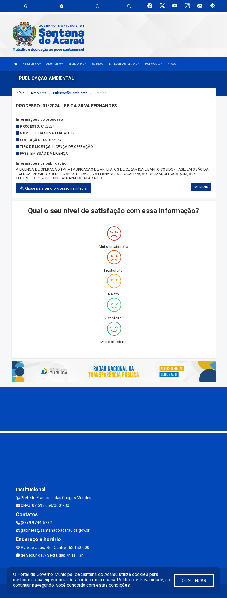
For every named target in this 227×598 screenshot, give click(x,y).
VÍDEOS (172, 64)
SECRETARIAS (77, 64)
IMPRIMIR (201, 187)
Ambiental (39, 93)
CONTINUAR (194, 580)
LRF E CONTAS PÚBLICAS (124, 64)
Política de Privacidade (140, 579)
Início (20, 93)
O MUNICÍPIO (54, 64)
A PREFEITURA (32, 64)
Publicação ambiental (71, 93)
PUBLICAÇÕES (153, 64)
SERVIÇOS (98, 64)
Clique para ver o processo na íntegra (53, 188)
